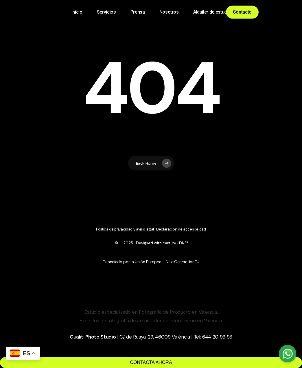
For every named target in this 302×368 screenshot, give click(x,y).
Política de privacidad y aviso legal (125, 229)
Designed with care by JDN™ (161, 243)
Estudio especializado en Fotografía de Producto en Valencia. (151, 312)
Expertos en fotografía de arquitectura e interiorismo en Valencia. (151, 320)
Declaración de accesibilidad (181, 229)
